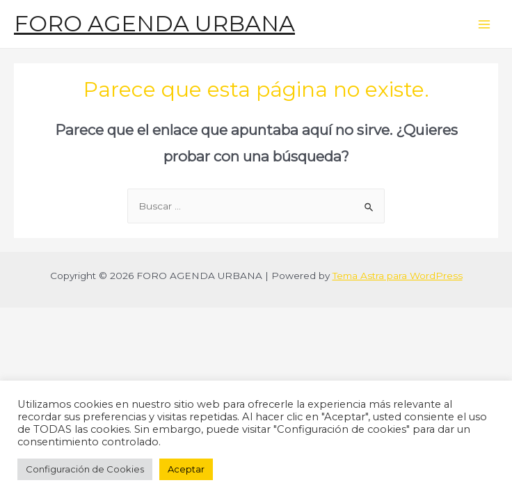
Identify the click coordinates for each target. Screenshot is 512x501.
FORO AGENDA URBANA (154, 23)
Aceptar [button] (186, 469)
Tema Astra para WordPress (398, 275)
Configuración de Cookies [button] (85, 469)
